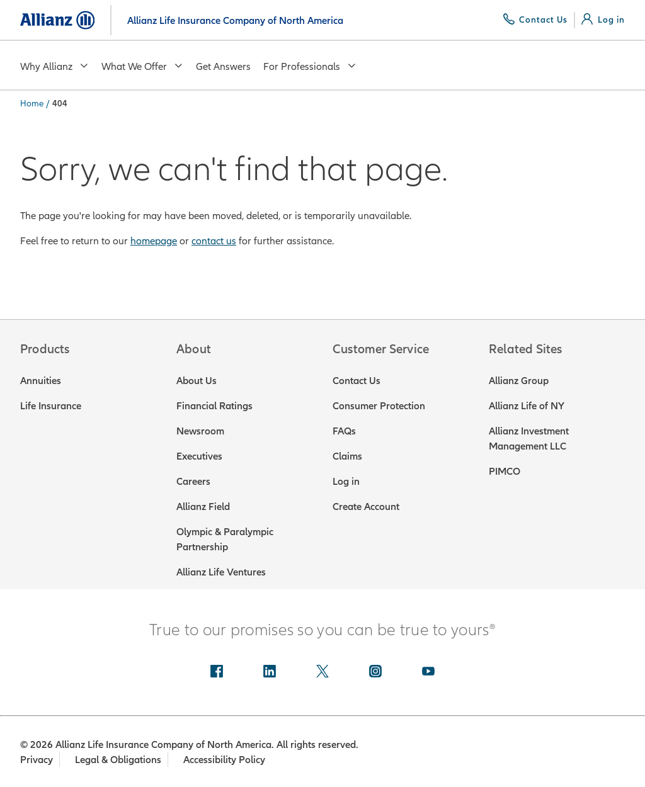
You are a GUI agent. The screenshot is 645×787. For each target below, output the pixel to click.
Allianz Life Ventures (221, 571)
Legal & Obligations (119, 759)
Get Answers (223, 66)
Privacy (36, 759)
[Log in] (603, 19)
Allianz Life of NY (526, 405)
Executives (199, 455)
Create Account (366, 506)
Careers (193, 481)
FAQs (344, 430)
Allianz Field (203, 506)
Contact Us (356, 380)
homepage (153, 240)
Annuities (40, 380)
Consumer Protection (379, 405)
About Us (196, 380)
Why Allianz (54, 66)
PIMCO (504, 471)
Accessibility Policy (225, 759)
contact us (213, 240)
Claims (347, 455)
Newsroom (200, 430)
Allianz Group (519, 380)
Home (31, 103)
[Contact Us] (535, 19)
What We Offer (142, 66)
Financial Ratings (214, 405)
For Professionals (310, 66)
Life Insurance (50, 405)
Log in (346, 481)
